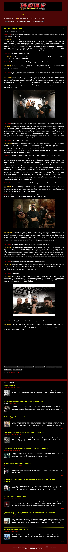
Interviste (24, 15)
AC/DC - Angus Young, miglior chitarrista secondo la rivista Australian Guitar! (24, 432)
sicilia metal (7, 369)
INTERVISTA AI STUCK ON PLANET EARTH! (16, 529)
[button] (63, 29)
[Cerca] (66, 4)
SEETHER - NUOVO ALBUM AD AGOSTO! (15, 496)
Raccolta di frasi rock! (9, 385)
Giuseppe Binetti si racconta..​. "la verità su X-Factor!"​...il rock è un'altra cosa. (23, 401)
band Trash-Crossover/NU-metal (13, 367)
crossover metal (40, 367)
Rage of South (58, 367)
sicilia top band (17, 369)
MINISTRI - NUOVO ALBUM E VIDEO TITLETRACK (17, 464)
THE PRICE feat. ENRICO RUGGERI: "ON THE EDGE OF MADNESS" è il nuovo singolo (26, 448)
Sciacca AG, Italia (14, 372)
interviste (49, 367)
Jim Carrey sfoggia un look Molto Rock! (14, 417)
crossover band (29, 367)
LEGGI (62, 397)
